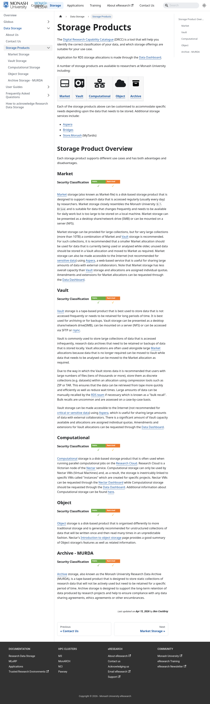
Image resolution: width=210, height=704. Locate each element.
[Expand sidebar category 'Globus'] (48, 22)
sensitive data (66, 260)
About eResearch (120, 5)
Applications (75, 5)
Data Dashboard (150, 57)
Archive (135, 96)
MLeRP (13, 661)
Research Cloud (126, 463)
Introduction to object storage (101, 538)
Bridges (68, 130)
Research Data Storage (22, 656)
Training (95, 5)
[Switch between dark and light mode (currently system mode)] (204, 5)
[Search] (181, 5)
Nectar (90, 468)
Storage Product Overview (192, 19)
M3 (60, 656)
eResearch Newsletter (172, 666)
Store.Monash (72, 135)
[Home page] (60, 16)
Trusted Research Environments (29, 671)
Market (65, 96)
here (111, 492)
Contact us (114, 661)
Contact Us (147, 5)
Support (114, 676)
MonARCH (64, 661)
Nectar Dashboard (111, 482)
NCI (60, 666)
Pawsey (62, 671)
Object (120, 96)
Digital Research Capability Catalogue (88, 39)
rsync (76, 330)
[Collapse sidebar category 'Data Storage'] (48, 28)
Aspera (67, 124)
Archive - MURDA (190, 51)
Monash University (170, 656)
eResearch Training (169, 661)
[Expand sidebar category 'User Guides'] (48, 87)
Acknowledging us (118, 666)
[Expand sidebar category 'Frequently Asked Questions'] (48, 95)
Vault (79, 96)
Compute (37, 5)
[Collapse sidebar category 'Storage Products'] (48, 48)
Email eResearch (119, 671)
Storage (55, 5)
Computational (99, 96)
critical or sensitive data (73, 413)
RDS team (97, 395)
